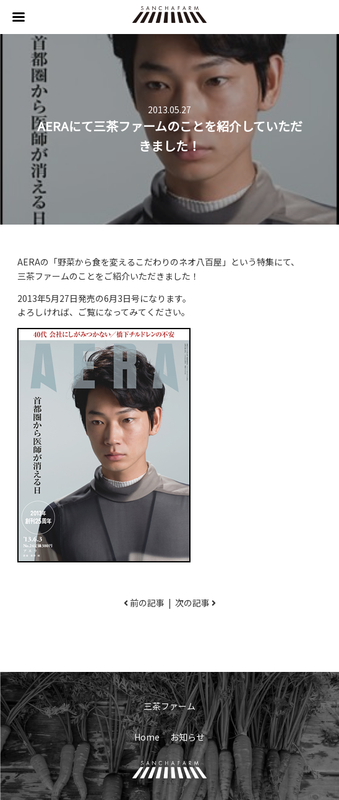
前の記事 (147, 602)
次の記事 (192, 602)
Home (147, 737)
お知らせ (187, 737)
